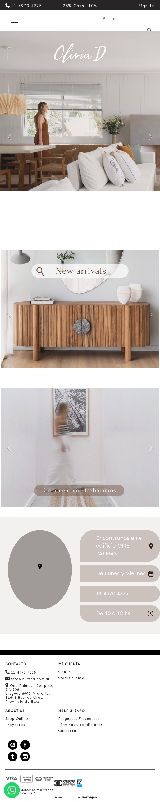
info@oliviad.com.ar (27, 678)
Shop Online (16, 719)
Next (150, 136)
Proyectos (15, 725)
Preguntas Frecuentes (78, 719)
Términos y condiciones (80, 725)
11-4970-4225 (23, 5)
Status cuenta (71, 678)
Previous (9, 136)
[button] (40, 566)
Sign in (64, 672)
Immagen (89, 797)
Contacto (67, 731)
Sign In (147, 5)
